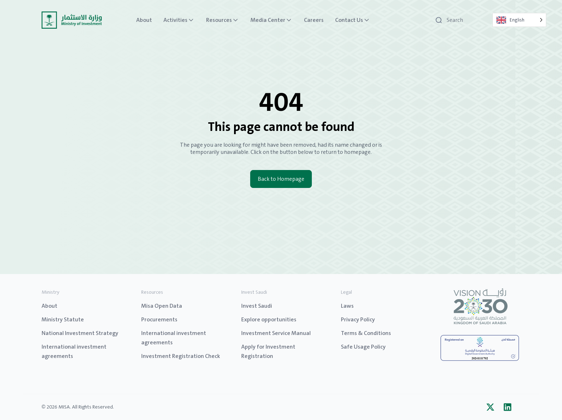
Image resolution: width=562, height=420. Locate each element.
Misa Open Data (161, 306)
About (144, 20)
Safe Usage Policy (363, 346)
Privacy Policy (358, 319)
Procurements (159, 319)
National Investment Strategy (80, 333)
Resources (222, 20)
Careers (314, 20)
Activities (179, 20)
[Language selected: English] (519, 20)
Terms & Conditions (366, 333)
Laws (347, 306)
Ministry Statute (63, 319)
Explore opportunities (268, 319)
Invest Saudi (256, 306)
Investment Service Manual (276, 333)
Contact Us (352, 20)
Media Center (271, 20)
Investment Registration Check (180, 356)
